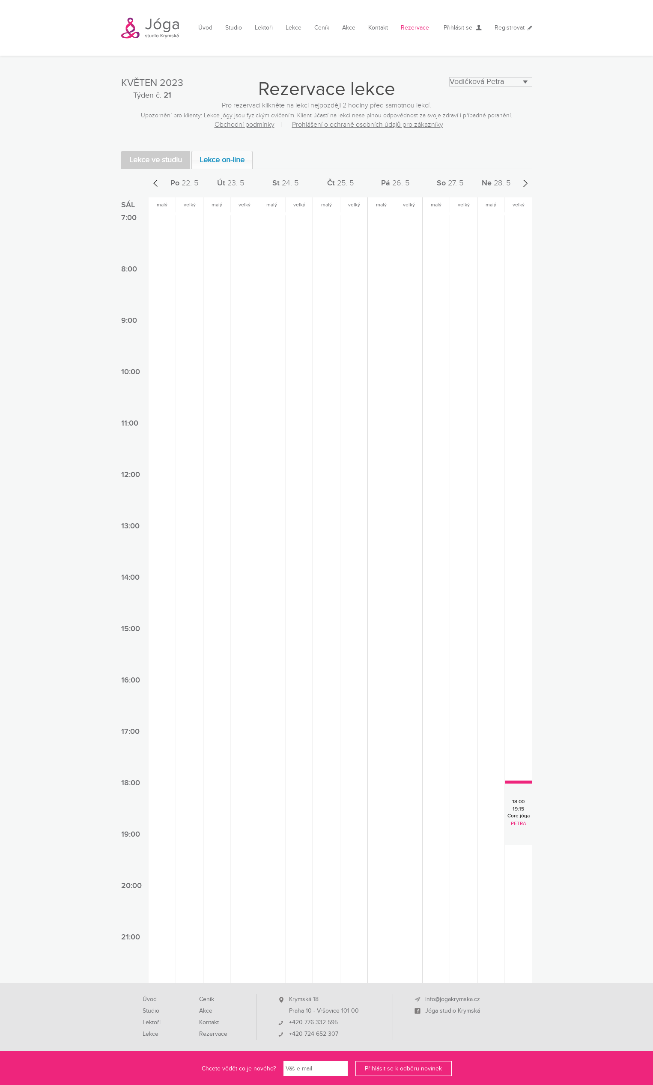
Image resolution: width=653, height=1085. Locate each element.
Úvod (205, 27)
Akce (348, 27)
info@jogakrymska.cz (452, 999)
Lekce (293, 27)
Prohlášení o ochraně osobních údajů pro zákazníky (367, 124)
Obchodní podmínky (244, 124)
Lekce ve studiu (155, 159)
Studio (233, 27)
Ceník (321, 27)
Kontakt (378, 27)
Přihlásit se (458, 27)
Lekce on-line (222, 159)
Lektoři (264, 27)
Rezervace (415, 27)
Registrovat (510, 27)
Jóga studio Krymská (452, 1011)
